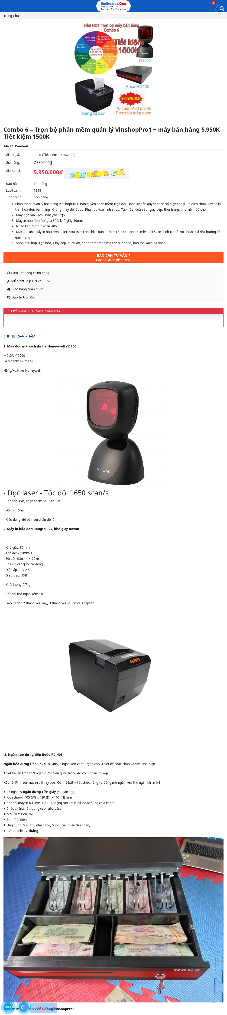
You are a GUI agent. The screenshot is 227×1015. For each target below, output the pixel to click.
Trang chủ (11, 15)
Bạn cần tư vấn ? (113, 257)
